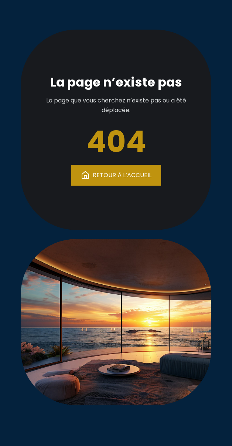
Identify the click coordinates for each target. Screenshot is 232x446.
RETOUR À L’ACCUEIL (116, 175)
